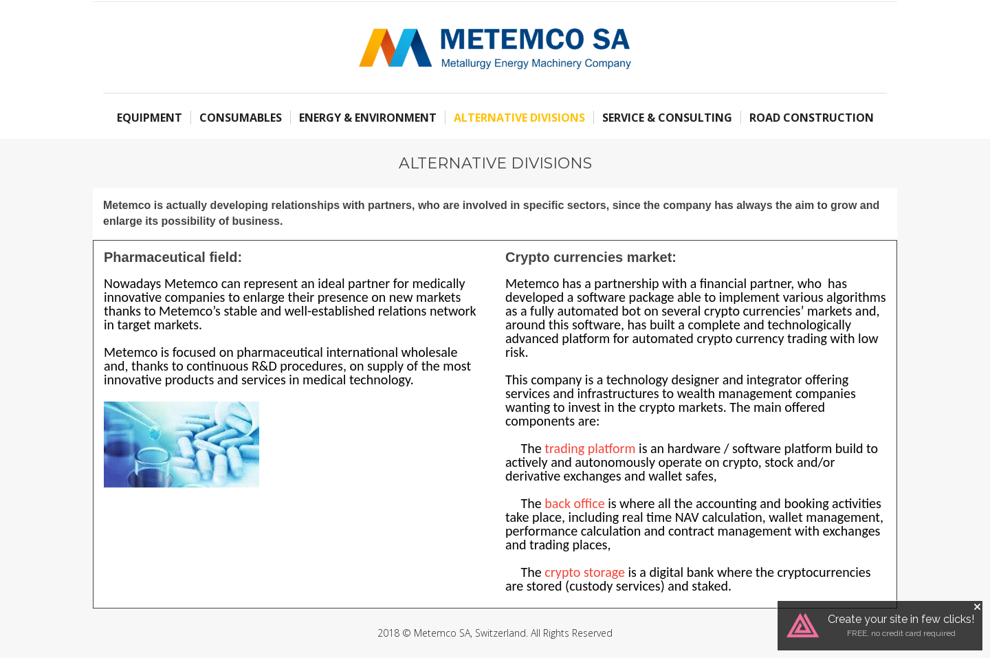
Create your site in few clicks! (901, 619)
